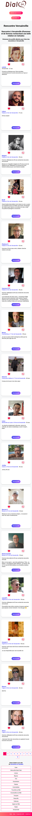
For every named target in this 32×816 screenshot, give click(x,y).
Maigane (4, 155)
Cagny (16, 807)
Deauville (16, 798)
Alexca (4, 730)
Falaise (16, 784)
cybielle (4, 67)
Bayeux (16, 776)
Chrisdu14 (4, 642)
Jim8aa (4, 465)
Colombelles (16, 787)
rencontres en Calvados (16, 764)
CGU (14, 814)
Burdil (3, 200)
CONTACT (28, 814)
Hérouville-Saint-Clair (16, 770)
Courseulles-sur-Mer (16, 793)
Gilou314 (4, 377)
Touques (16, 795)
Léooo (3, 421)
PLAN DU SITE (20, 814)
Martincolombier (6, 554)
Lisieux (16, 773)
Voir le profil (16, 83)
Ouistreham (16, 781)
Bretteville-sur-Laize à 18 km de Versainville (13, 422)
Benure (4, 332)
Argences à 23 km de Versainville (11, 599)
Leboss (4, 111)
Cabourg (16, 801)
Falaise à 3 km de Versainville (10, 113)
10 (17, 757)
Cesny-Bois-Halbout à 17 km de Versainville (13, 378)
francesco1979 (6, 288)
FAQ (11, 814)
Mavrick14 (5, 509)
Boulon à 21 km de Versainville (10, 511)
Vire (16, 778)
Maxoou (4, 686)
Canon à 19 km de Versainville (10, 466)
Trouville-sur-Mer (16, 790)
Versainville (16, 809)
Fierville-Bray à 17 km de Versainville (12, 334)
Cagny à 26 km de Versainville (10, 688)
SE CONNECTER (15, 17)
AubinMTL (5, 598)
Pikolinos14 (5, 244)
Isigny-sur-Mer (16, 804)
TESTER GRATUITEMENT (16, 12)
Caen (16, 767)
